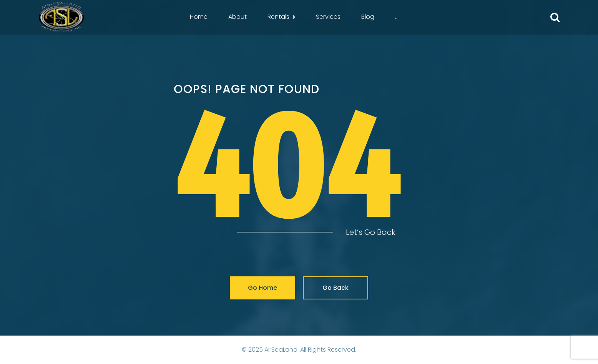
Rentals (278, 16)
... (397, 16)
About (237, 16)
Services (328, 16)
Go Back (335, 287)
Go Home (262, 287)
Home (199, 16)
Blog (367, 16)
